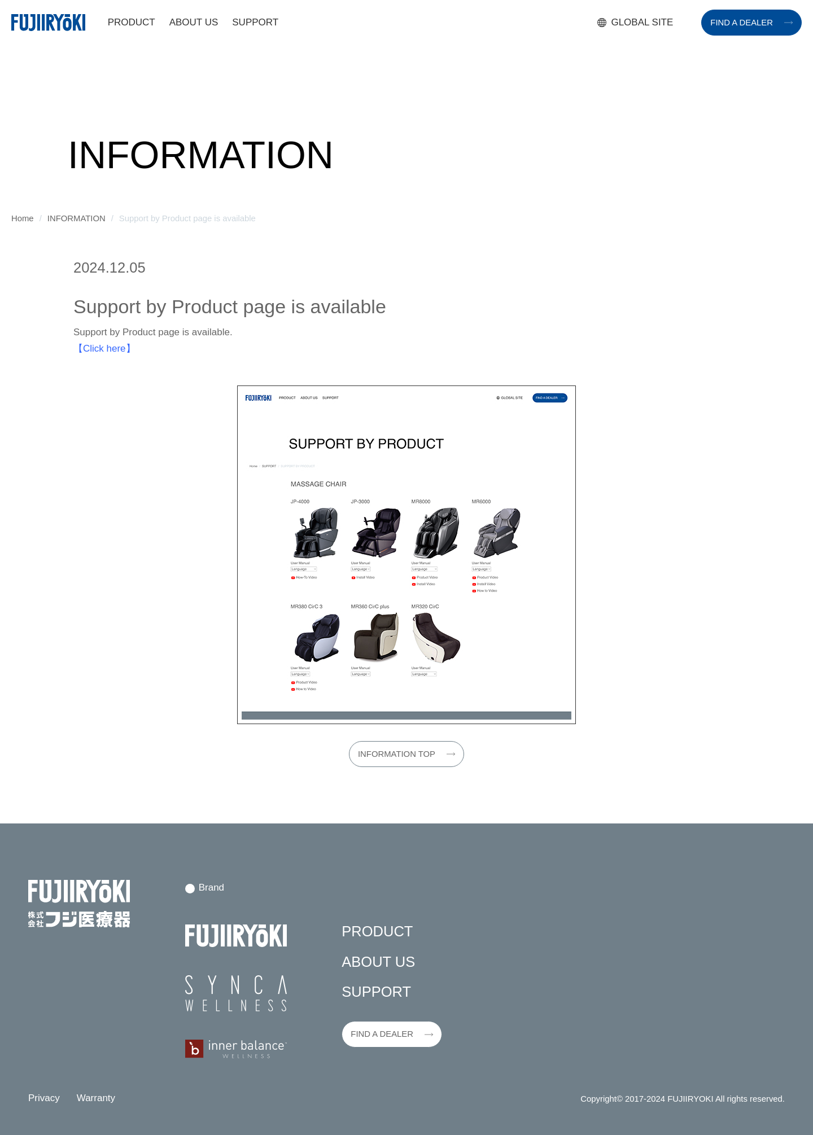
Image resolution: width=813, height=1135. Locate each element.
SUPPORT (255, 22)
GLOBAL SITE (642, 22)
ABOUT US (193, 22)
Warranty (96, 1098)
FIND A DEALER (741, 22)
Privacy (44, 1098)
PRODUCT (131, 22)
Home (22, 218)
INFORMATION (76, 218)
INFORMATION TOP (396, 754)
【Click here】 (104, 348)
